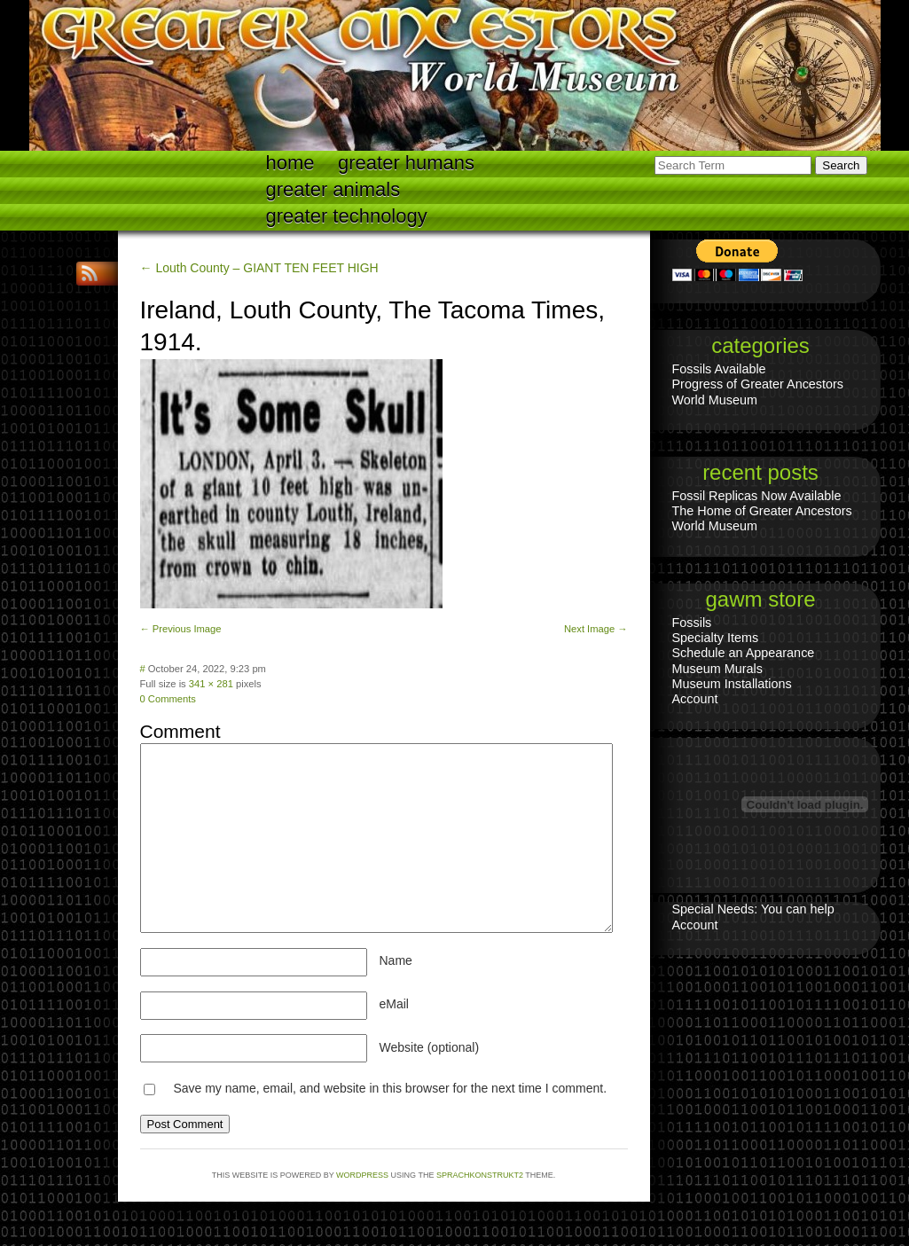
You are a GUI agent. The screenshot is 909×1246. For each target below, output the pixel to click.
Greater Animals (333, 189)
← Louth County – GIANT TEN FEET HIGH (259, 268)
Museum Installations (732, 684)
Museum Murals (717, 669)
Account (695, 699)
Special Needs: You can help (753, 909)
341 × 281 (211, 683)
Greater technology (346, 216)
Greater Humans (406, 163)
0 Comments (168, 699)
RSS (91, 274)
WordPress (362, 1175)
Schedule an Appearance (743, 653)
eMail (394, 1004)
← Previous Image (181, 628)
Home (290, 163)
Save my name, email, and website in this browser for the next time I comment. (390, 1088)
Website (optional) (430, 1047)
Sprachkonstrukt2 (479, 1175)
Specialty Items (715, 638)
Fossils (692, 622)
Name (396, 960)
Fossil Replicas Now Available (757, 496)
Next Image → (596, 628)
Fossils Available (719, 369)
